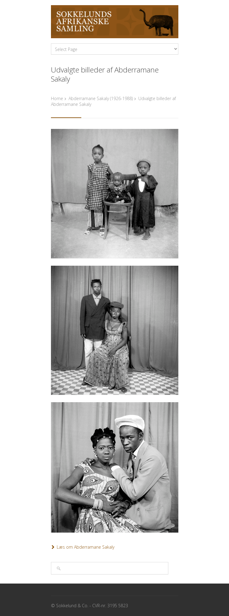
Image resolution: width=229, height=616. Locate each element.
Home (57, 98)
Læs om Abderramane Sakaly (85, 547)
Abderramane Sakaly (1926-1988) (101, 98)
